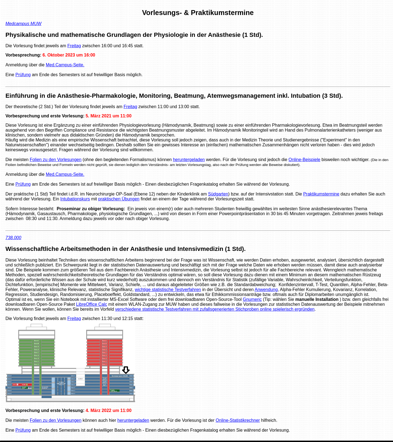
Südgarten (218, 194)
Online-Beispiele (304, 159)
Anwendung (266, 289)
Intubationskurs (75, 199)
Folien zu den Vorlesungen (55, 159)
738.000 (13, 237)
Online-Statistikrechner (238, 420)
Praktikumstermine (321, 194)
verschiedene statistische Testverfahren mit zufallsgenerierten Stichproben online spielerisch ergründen (215, 309)
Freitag (74, 45)
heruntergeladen (189, 159)
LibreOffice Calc (91, 304)
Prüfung (23, 74)
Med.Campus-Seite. (65, 65)
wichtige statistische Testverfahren (168, 289)
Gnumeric (252, 299)
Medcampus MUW (23, 23)
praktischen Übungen (118, 199)
